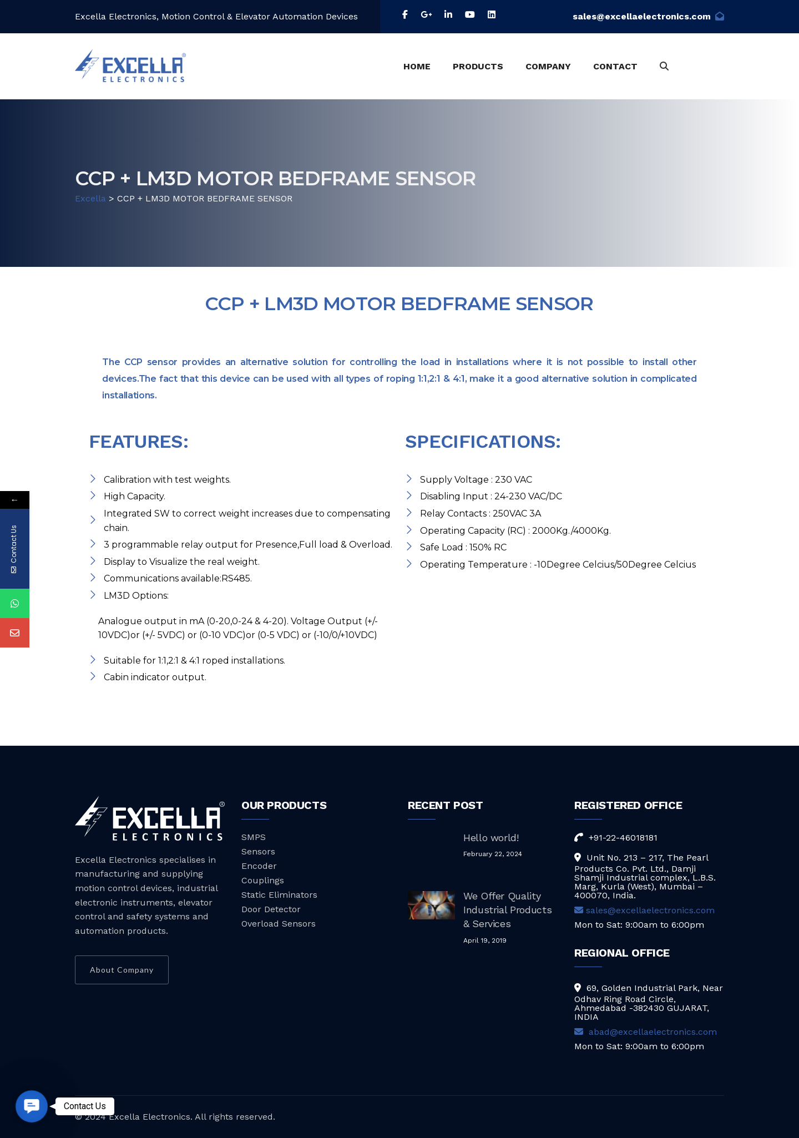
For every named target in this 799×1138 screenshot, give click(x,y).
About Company (122, 969)
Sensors (258, 851)
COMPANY (548, 66)
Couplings (262, 880)
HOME (417, 66)
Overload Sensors (278, 923)
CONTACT (615, 66)
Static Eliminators (279, 894)
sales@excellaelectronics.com (648, 16)
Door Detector (271, 909)
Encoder (259, 866)
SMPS (253, 837)
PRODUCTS (478, 66)
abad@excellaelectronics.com (645, 1031)
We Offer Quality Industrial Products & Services (507, 909)
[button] (31, 1106)
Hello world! (491, 837)
